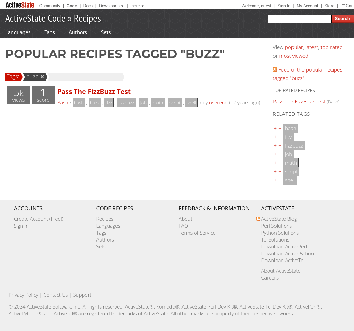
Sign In (284, 5)
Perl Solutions (276, 226)
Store (329, 5)
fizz (108, 103)
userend (218, 102)
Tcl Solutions (275, 239)
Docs (88, 5)
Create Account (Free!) (38, 219)
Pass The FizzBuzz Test (94, 91)
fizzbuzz (126, 103)
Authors (78, 32)
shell (191, 103)
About (185, 219)
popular (294, 47)
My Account (307, 5)
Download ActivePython (287, 253)
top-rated (332, 47)
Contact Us (56, 295)
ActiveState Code (35, 18)
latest (312, 47)
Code (72, 5)
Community (49, 5)
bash (79, 103)
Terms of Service (197, 232)
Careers (270, 277)
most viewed (293, 55)
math (158, 103)
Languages (17, 32)
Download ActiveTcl (283, 260)
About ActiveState (281, 270)
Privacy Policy (23, 295)
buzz (31, 76)
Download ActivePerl (284, 246)
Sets (106, 32)
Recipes (87, 18)
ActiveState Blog (279, 219)
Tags (49, 32)
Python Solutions (280, 232)
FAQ (183, 226)
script (174, 103)
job (143, 103)
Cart (350, 5)
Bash (62, 102)
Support (82, 295)
